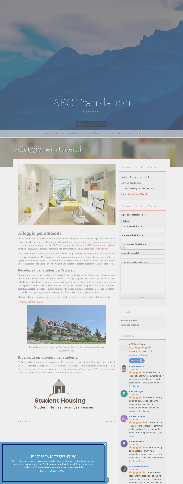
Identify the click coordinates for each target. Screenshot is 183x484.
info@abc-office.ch (58, 471)
